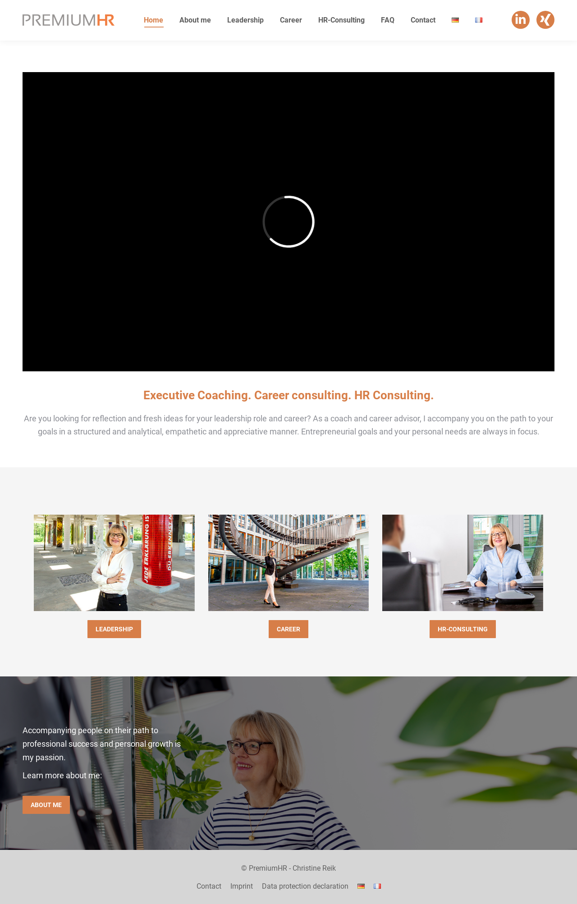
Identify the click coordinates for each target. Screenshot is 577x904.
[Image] (114, 563)
